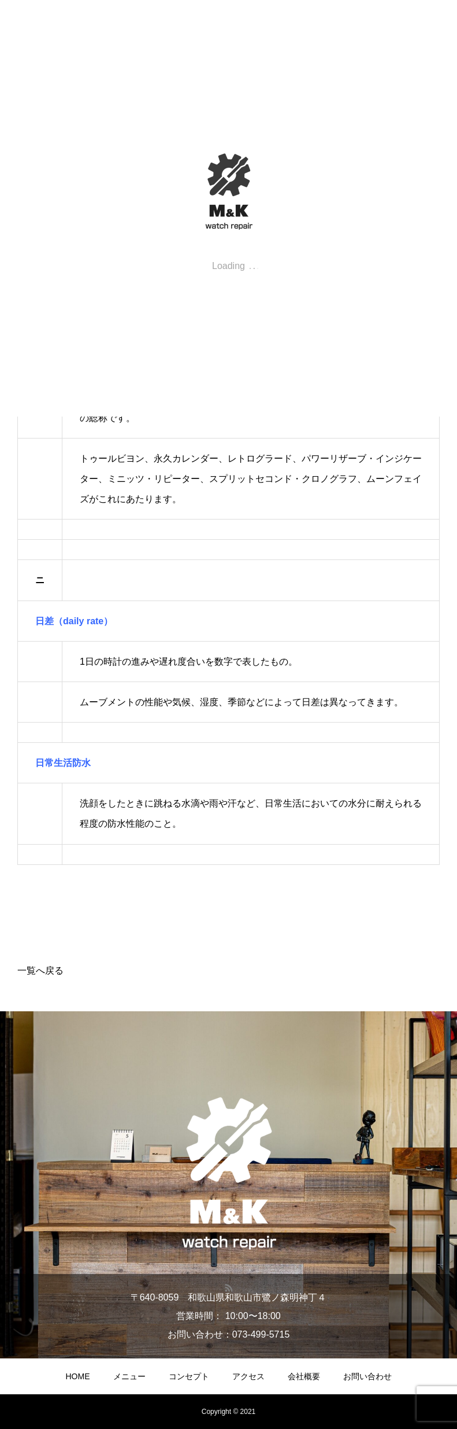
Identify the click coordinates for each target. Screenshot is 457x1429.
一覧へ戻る (40, 970)
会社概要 (304, 1376)
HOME (78, 1376)
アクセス (248, 1376)
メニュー (129, 1376)
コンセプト (189, 1376)
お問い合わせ (367, 1376)
